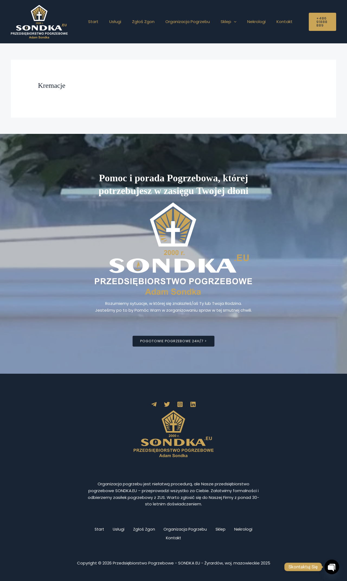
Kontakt (267, 21)
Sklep (216, 21)
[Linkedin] (193, 405)
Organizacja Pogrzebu (178, 21)
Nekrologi (241, 21)
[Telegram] (154, 405)
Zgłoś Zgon (136, 21)
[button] (221, 21)
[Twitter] (167, 405)
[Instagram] (180, 405)
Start (92, 21)
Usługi (111, 21)
